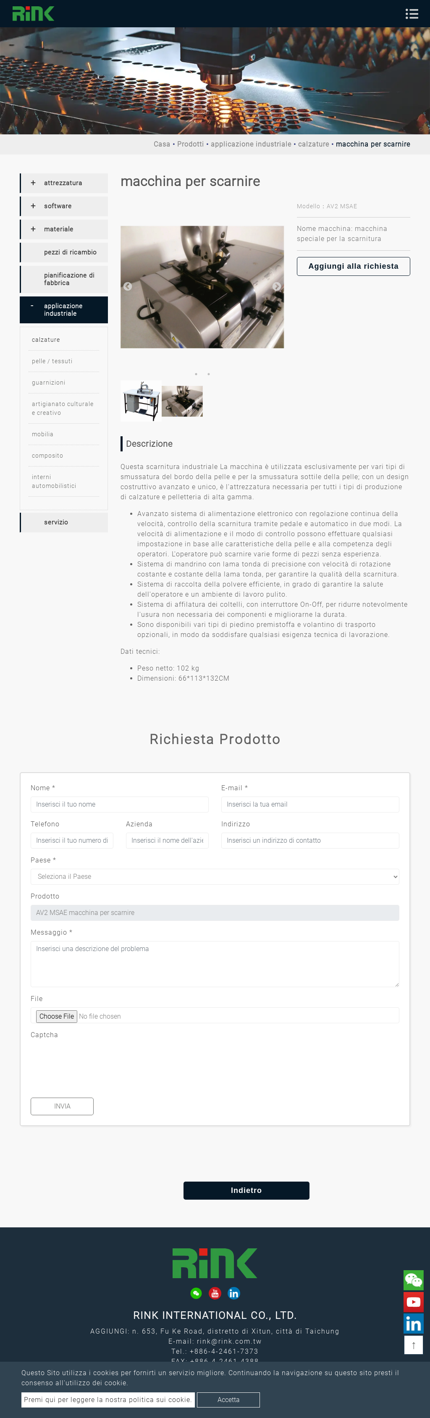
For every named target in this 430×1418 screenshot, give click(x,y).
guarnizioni (49, 382)
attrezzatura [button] (63, 183)
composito (47, 455)
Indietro (215, 1190)
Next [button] (276, 286)
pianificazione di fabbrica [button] (69, 279)
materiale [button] (58, 229)
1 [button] (196, 374)
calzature (313, 144)
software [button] (58, 206)
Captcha (44, 1035)
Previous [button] (127, 286)
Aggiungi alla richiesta (353, 266)
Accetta (229, 1400)
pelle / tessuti (52, 361)
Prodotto (45, 896)
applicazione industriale (251, 144)
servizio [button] (56, 522)
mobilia (43, 434)
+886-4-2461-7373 (224, 1351)
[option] (202, 286)
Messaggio (52, 932)
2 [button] (209, 374)
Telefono (45, 824)
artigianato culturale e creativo (63, 408)
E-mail (234, 788)
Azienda (139, 824)
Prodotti (190, 144)
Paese (43, 860)
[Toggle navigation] (412, 13)
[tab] (64, 183)
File (37, 999)
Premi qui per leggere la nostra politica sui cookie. (108, 1400)
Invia (62, 1106)
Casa (162, 144)
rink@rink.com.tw (229, 1341)
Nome (43, 788)
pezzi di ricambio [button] (70, 252)
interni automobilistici (54, 481)
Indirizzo (235, 824)
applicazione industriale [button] (63, 309)
